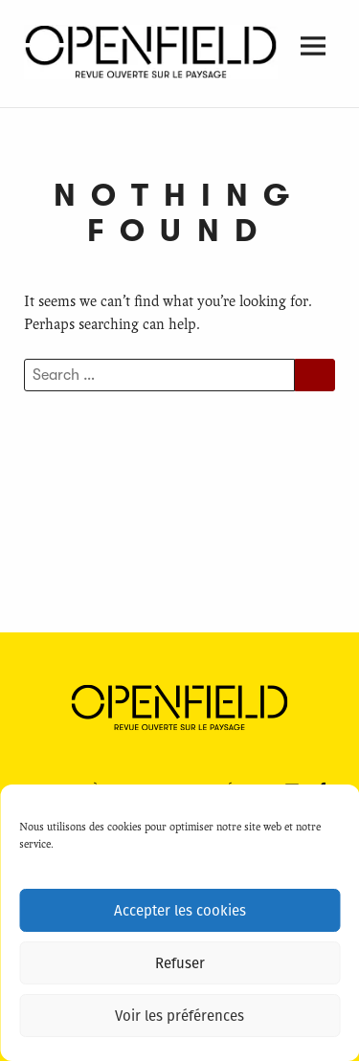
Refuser (180, 963)
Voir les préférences (179, 1016)
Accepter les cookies (180, 910)
